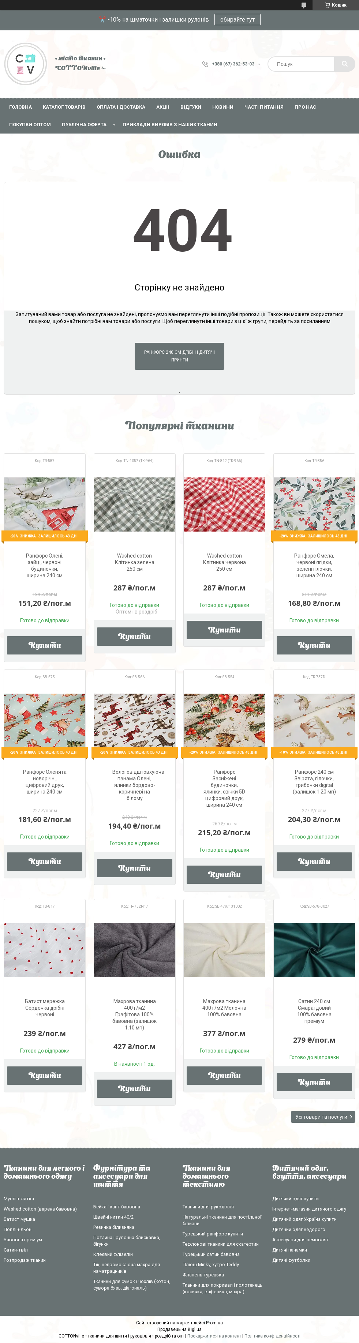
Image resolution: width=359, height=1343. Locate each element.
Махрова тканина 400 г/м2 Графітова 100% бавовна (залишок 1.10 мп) (134, 1014)
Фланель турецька (203, 1275)
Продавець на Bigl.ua (179, 1329)
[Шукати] (344, 64)
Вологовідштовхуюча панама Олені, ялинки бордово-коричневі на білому (138, 785)
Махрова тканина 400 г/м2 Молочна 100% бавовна (224, 1007)
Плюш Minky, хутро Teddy (211, 1264)
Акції (162, 107)
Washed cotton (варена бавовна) (40, 1209)
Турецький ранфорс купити (213, 1234)
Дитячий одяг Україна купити (304, 1219)
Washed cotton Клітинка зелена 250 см (134, 562)
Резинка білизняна (113, 1227)
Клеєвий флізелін (113, 1254)
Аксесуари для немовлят (300, 1239)
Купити (45, 646)
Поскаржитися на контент (214, 1336)
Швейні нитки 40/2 (113, 1217)
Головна (20, 107)
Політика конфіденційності (272, 1336)
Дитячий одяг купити (295, 1198)
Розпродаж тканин (25, 1260)
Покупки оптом (30, 124)
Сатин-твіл (16, 1250)
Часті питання (264, 107)
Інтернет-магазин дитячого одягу (309, 1209)
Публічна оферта (84, 124)
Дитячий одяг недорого (298, 1229)
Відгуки (190, 107)
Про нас (305, 107)
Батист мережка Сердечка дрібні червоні (45, 1007)
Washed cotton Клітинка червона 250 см (224, 562)
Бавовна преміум (23, 1239)
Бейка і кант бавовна (116, 1206)
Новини (222, 107)
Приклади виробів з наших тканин (170, 124)
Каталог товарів (64, 107)
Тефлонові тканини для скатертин (221, 1244)
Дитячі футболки (291, 1260)
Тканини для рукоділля (208, 1206)
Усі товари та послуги (321, 1117)
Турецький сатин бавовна (211, 1254)
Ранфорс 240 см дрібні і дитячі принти (179, 356)
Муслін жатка (19, 1198)
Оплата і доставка (121, 107)
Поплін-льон (17, 1229)
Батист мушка (19, 1219)
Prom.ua (214, 1322)
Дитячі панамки (289, 1250)
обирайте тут (237, 19)
